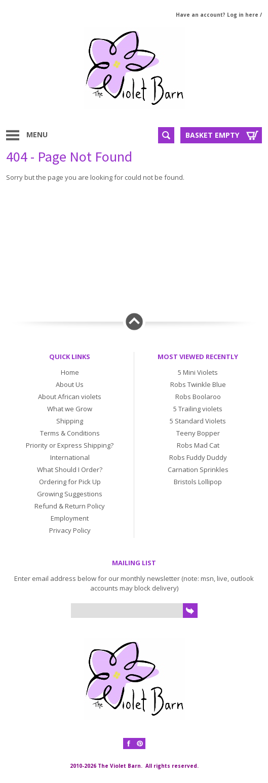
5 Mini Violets (198, 372)
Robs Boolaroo (198, 396)
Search (166, 135)
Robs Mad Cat (198, 445)
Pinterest (139, 743)
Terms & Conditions (70, 433)
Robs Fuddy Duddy (198, 457)
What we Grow (69, 408)
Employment (70, 518)
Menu (37, 134)
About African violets (69, 396)
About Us (70, 384)
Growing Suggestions (69, 493)
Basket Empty (212, 135)
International (70, 457)
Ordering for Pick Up (70, 481)
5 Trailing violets (197, 408)
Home (70, 372)
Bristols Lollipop (198, 481)
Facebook (128, 743)
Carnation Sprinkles (198, 469)
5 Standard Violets (198, 420)
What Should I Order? (69, 469)
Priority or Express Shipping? (69, 445)
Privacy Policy (70, 530)
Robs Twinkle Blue (198, 384)
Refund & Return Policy (69, 506)
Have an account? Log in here (217, 14)
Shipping (69, 420)
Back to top (134, 321)
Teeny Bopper (198, 433)
